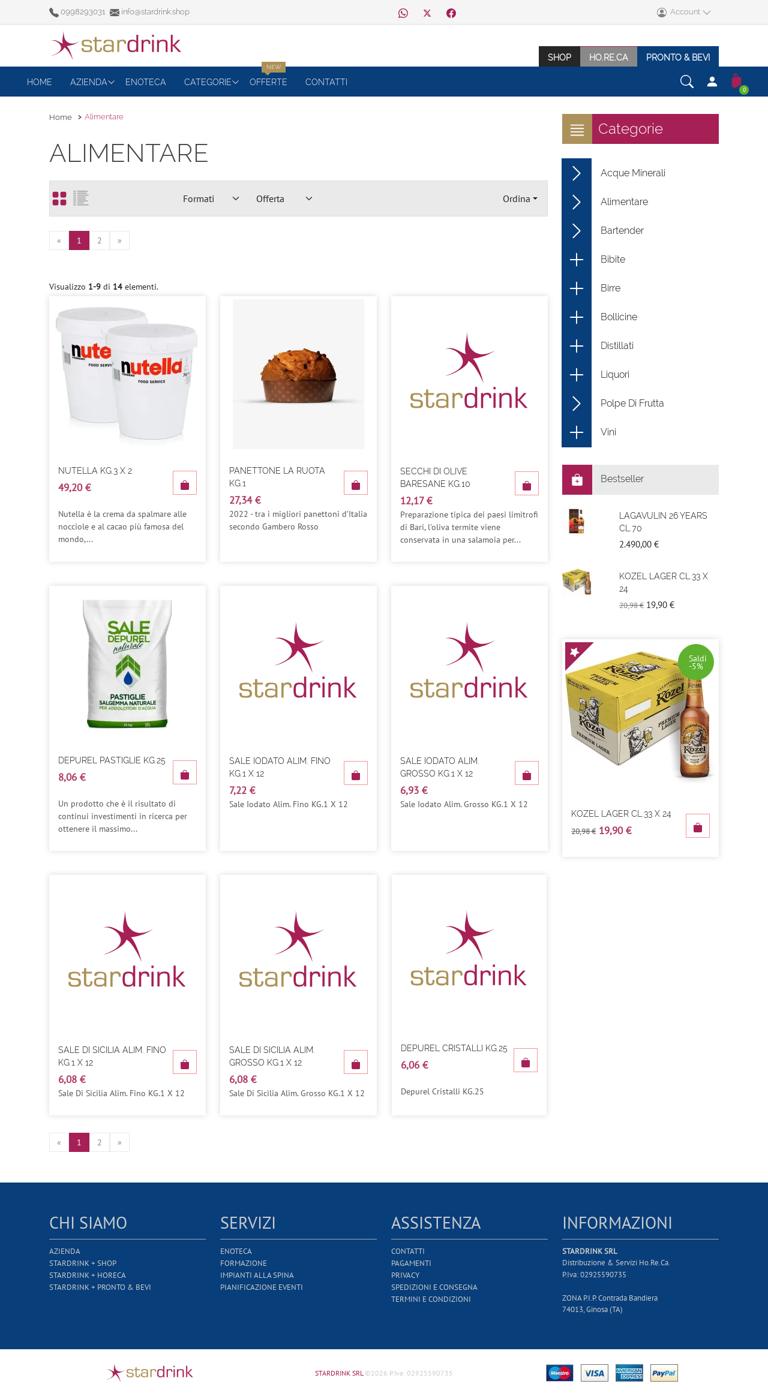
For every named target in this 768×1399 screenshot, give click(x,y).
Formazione (243, 1263)
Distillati (598, 346)
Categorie (208, 82)
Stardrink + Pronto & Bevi (100, 1287)
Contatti (326, 82)
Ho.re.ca (608, 57)
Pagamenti (411, 1263)
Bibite (593, 259)
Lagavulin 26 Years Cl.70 (663, 522)
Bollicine (599, 317)
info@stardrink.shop (150, 11)
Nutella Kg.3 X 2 (95, 471)
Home (39, 82)
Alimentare (605, 202)
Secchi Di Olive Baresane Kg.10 (435, 478)
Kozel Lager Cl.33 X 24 (663, 582)
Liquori (595, 374)
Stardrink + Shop (82, 1263)
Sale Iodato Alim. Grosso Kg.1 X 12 (439, 767)
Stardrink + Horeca (87, 1275)
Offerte (268, 82)
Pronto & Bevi (678, 57)
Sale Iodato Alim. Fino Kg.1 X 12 (280, 767)
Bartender (603, 230)
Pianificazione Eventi (261, 1287)
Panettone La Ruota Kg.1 (277, 477)
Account (684, 12)
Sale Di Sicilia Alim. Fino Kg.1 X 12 (112, 1056)
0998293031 (78, 11)
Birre (591, 288)
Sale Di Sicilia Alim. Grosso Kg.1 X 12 (272, 1056)
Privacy (405, 1275)
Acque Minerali (613, 173)
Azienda (88, 82)
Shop (559, 57)
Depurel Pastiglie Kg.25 (112, 760)
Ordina (516, 198)
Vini (589, 432)
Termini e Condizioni (431, 1299)
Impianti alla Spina (257, 1275)
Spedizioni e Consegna (434, 1287)
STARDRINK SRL (340, 1372)
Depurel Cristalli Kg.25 (454, 1048)
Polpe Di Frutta (613, 403)
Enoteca (145, 82)
